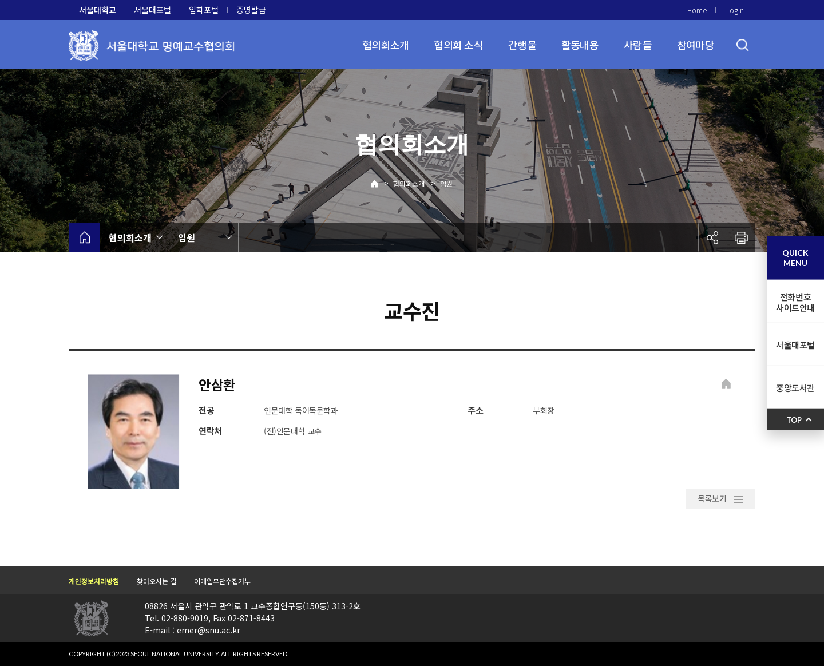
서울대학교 (97, 9)
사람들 (638, 44)
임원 (446, 183)
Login (735, 10)
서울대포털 (152, 9)
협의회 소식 (458, 44)
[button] (726, 385)
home (84, 237)
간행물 (522, 44)
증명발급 (251, 9)
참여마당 (695, 44)
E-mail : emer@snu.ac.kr (192, 630)
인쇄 (741, 237)
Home (697, 10)
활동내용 (580, 44)
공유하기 (712, 237)
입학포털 (204, 9)
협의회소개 (385, 44)
